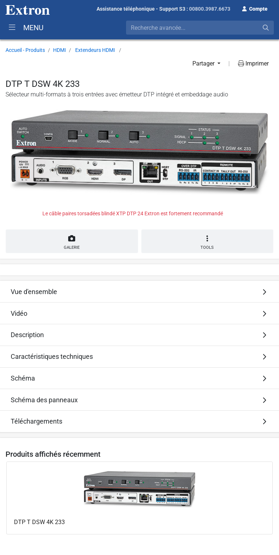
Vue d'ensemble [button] (34, 292)
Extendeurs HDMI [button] (95, 50)
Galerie (71, 241)
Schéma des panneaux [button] (44, 400)
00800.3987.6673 (209, 9)
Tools (207, 242)
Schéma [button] (23, 378)
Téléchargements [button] (36, 421)
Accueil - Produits (25, 50)
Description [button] (27, 335)
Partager (204, 63)
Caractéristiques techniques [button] (52, 356)
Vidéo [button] (19, 313)
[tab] (139, 291)
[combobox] (200, 28)
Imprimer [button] (253, 63)
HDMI (59, 50)
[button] (254, 8)
